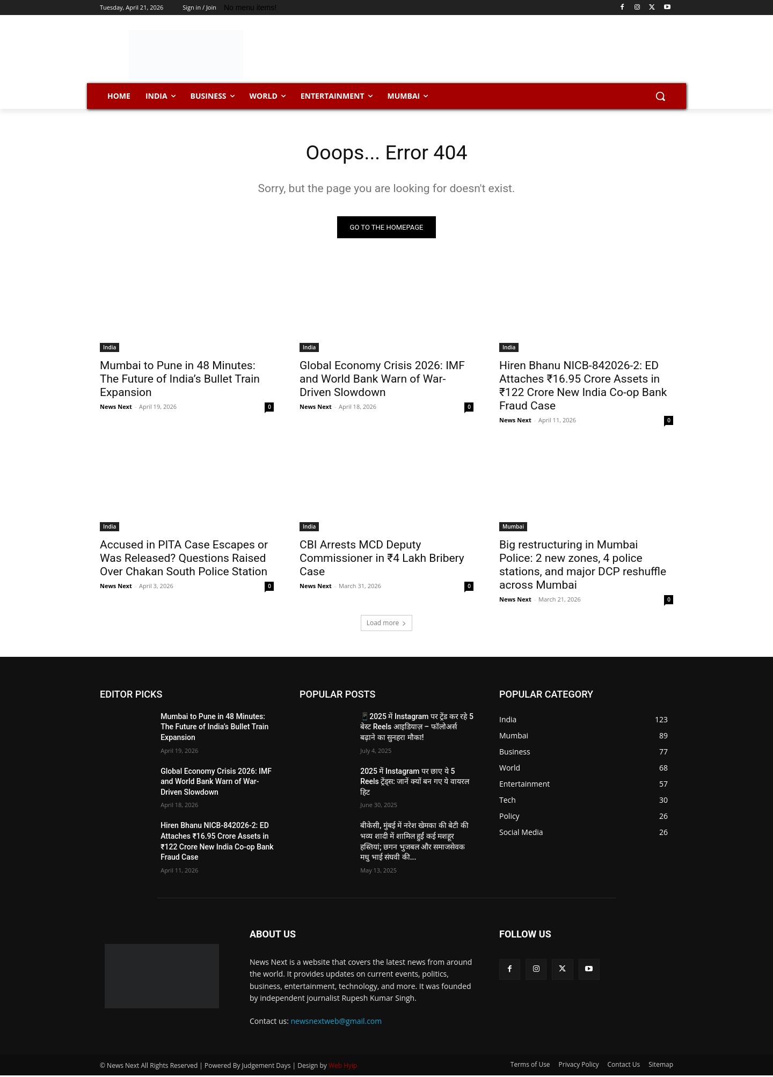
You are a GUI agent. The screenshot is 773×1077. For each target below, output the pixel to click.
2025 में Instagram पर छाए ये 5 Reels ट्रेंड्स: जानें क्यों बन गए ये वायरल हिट (414, 783)
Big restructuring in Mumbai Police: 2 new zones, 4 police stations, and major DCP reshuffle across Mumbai (582, 566)
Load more (387, 624)
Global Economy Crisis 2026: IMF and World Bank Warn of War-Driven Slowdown (382, 380)
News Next (116, 408)
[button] (660, 96)
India (109, 349)
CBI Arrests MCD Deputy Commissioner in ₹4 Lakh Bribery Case (382, 560)
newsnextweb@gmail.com (336, 1023)
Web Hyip (343, 1067)
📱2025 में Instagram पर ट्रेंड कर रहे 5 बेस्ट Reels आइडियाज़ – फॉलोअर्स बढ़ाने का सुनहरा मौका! (416, 728)
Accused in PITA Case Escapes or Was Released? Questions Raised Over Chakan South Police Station (184, 560)
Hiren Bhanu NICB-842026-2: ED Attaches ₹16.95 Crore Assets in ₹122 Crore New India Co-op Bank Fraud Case (583, 387)
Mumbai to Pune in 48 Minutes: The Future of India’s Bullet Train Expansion (180, 380)
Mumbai (513, 528)
